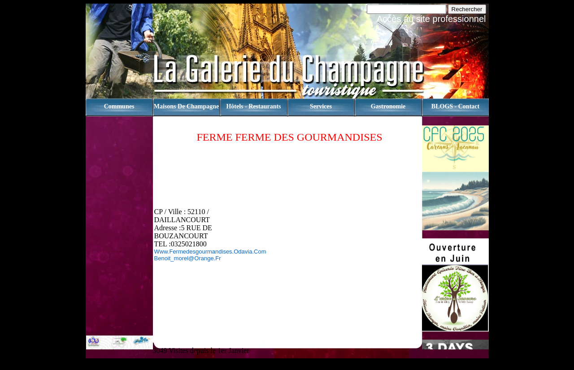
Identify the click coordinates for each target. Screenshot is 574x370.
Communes (119, 106)
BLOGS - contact (455, 106)
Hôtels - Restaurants (253, 106)
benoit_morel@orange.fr (187, 258)
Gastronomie (388, 106)
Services (321, 106)
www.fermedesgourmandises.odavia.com (210, 251)
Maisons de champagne (186, 106)
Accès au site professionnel (431, 19)
